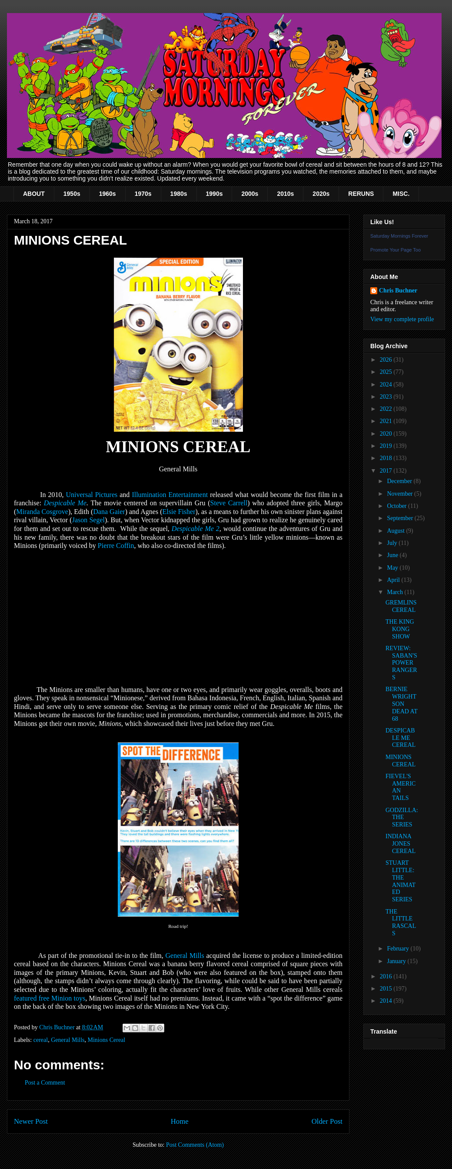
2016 (387, 976)
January (397, 961)
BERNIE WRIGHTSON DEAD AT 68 (401, 704)
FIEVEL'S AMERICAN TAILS (400, 787)
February (398, 948)
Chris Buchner (398, 290)
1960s (107, 193)
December (400, 481)
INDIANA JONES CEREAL (400, 843)
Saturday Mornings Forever (399, 236)
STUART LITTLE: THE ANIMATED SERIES (400, 881)
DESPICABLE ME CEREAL (400, 738)
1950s (71, 193)
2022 (387, 409)
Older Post (327, 1121)
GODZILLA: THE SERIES (402, 817)
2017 (387, 470)
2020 (387, 433)
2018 (387, 458)
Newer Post (31, 1121)
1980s (178, 193)
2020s (320, 193)
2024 (387, 384)
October (397, 506)
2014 (387, 1001)
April (394, 580)
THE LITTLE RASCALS (401, 922)
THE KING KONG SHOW (400, 629)
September (400, 518)
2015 (387, 988)
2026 (387, 359)
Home (180, 1121)
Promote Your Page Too (395, 249)
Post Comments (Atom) (195, 1145)
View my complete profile (402, 319)
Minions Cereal (107, 1040)
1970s (143, 193)
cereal (40, 1040)
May (393, 567)
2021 (387, 421)
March (395, 592)
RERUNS (361, 193)
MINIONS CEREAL (400, 761)
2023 (387, 396)
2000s (249, 193)
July (393, 543)
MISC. (400, 193)
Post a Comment (45, 1082)
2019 (387, 446)
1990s (214, 193)
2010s (285, 193)
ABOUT (34, 193)
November (400, 493)
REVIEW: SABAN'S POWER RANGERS (401, 663)
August (396, 530)
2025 (387, 372)
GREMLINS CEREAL (401, 606)
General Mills (67, 1040)
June (393, 555)
